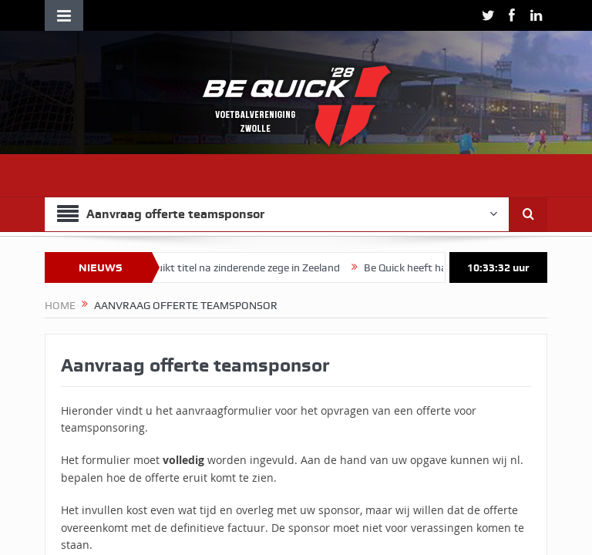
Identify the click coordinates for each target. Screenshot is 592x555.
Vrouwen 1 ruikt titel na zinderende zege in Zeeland (229, 267)
